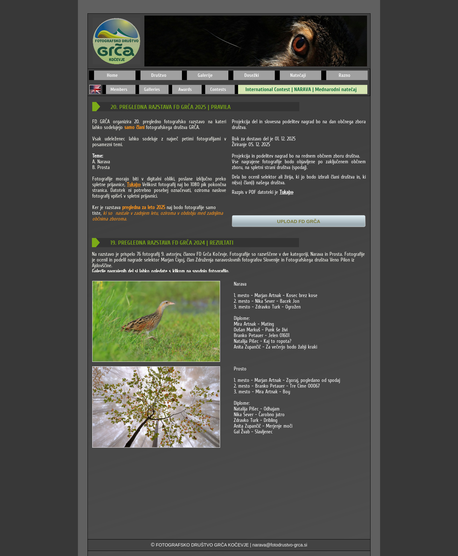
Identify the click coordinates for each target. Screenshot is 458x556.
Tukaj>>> (134, 184)
